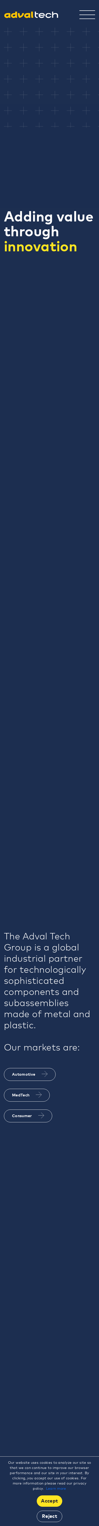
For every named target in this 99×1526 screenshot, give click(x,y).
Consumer (28, 1115)
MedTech (27, 1095)
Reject (49, 1516)
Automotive (30, 1074)
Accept (49, 1501)
